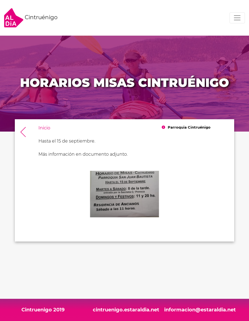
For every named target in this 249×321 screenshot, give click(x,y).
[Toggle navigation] (237, 17)
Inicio (44, 127)
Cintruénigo (31, 17)
